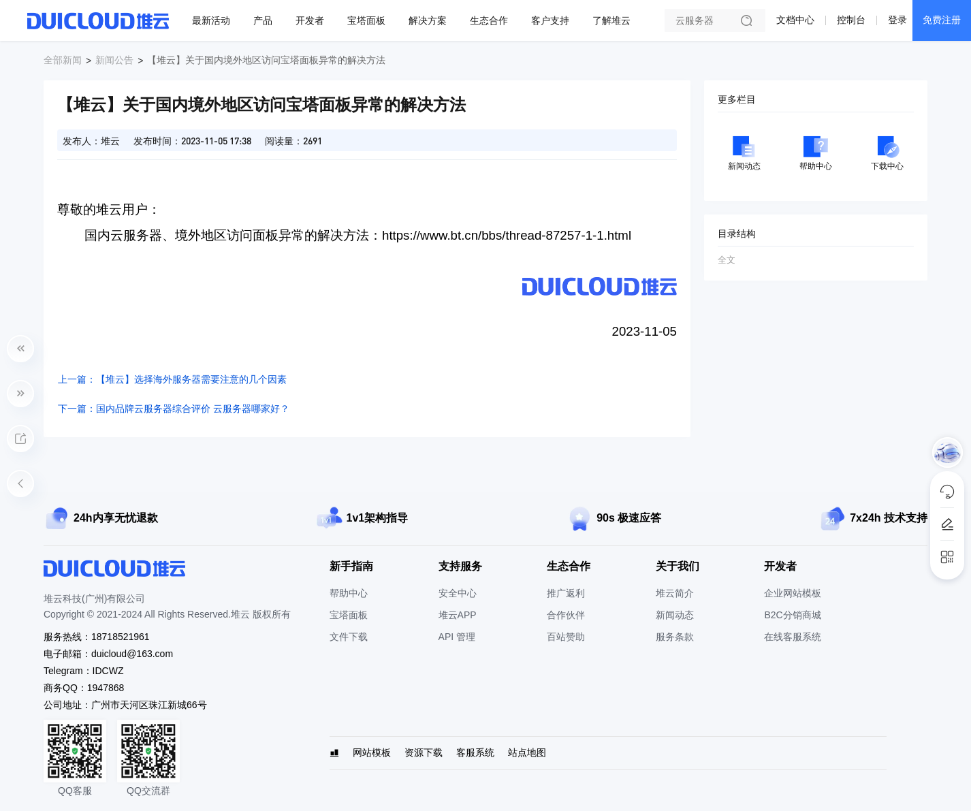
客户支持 (550, 20)
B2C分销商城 (792, 614)
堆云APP (458, 614)
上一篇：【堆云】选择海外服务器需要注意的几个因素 (172, 379)
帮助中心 (349, 593)
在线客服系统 (792, 636)
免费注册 (942, 19)
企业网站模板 (792, 593)
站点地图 (527, 752)
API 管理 (457, 636)
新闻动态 (675, 614)
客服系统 (475, 752)
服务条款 (675, 636)
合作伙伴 (566, 614)
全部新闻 (63, 59)
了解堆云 (611, 20)
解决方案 (428, 20)
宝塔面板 (366, 20)
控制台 (851, 19)
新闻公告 (114, 59)
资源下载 (423, 752)
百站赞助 (566, 636)
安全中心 (458, 593)
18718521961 (120, 636)
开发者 (310, 20)
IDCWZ (108, 670)
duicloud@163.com (132, 653)
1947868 (106, 687)
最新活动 (211, 20)
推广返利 (566, 593)
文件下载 (349, 636)
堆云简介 (675, 593)
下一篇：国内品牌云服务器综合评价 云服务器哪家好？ (173, 408)
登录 (897, 19)
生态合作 (489, 20)
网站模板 (372, 752)
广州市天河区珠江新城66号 (149, 704)
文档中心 (795, 19)
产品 (262, 20)
